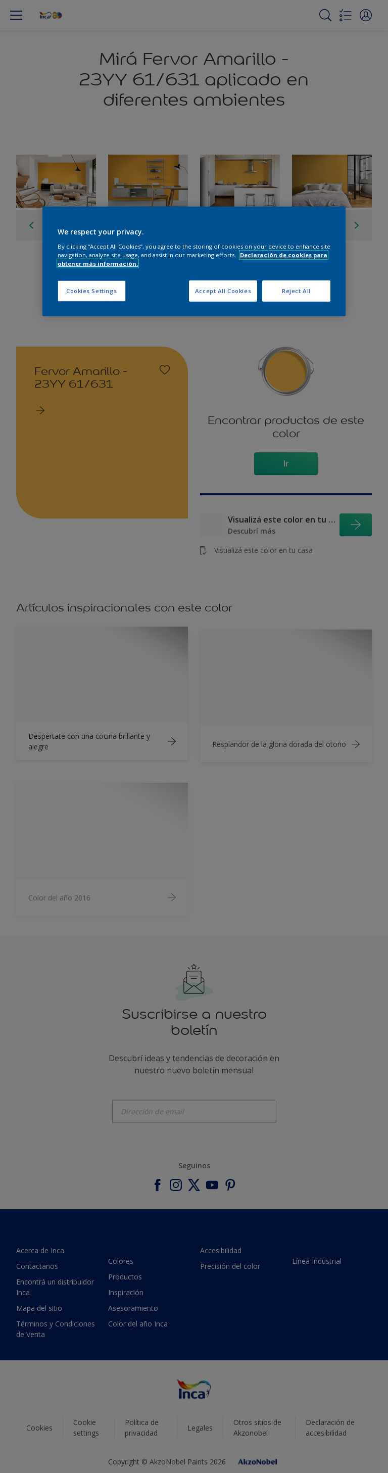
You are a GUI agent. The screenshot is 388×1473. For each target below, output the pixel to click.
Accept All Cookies (223, 291)
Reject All (296, 291)
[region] (194, 261)
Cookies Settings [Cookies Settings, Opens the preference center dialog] (91, 291)
